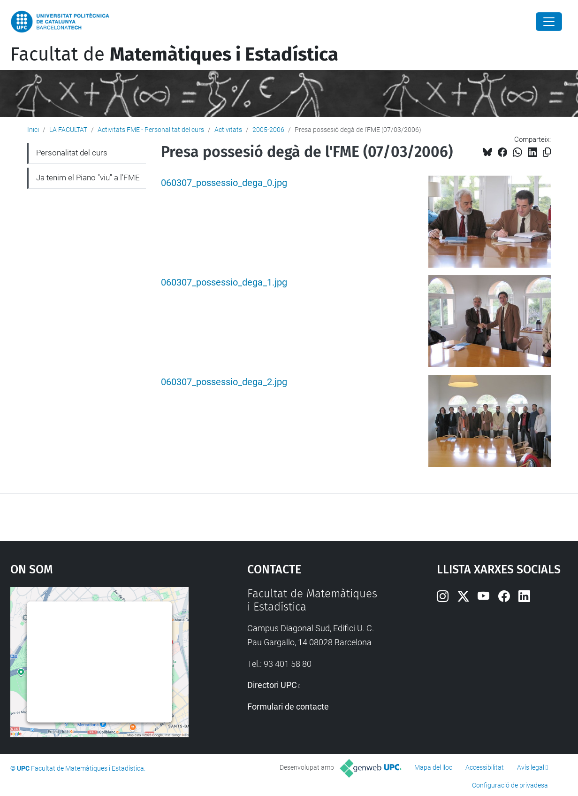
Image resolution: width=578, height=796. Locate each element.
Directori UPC (272, 685)
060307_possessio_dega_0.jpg (224, 183)
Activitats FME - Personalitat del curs (151, 129)
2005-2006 (268, 129)
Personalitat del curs (71, 152)
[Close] (549, 21)
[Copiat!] (547, 152)
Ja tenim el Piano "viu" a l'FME (88, 177)
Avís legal (530, 767)
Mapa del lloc (433, 767)
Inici (33, 129)
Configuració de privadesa (510, 785)
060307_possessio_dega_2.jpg (224, 382)
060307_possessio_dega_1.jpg (224, 282)
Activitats (228, 129)
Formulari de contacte (288, 706)
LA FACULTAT (68, 129)
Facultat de (174, 54)
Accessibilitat (484, 767)
